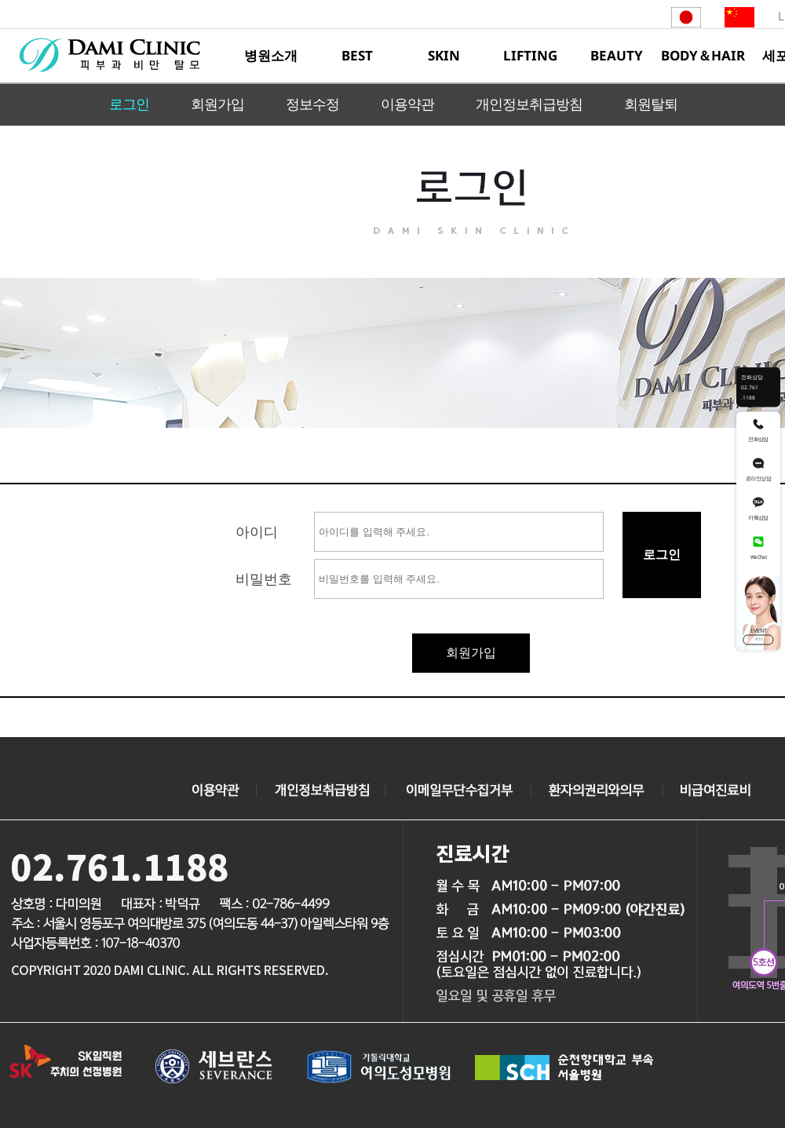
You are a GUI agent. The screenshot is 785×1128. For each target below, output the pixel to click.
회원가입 (217, 103)
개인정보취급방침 (529, 103)
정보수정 (312, 103)
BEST (357, 55)
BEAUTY (616, 55)
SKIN (444, 55)
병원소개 (271, 55)
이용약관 (407, 103)
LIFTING (530, 55)
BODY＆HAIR (703, 55)
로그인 (129, 103)
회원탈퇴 (650, 103)
